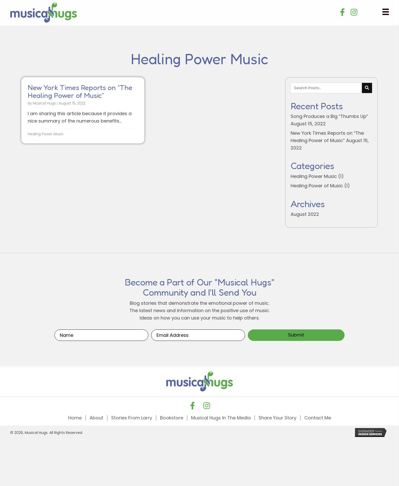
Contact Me (317, 417)
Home (75, 417)
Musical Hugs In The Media (221, 417)
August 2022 (305, 214)
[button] (342, 12)
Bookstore (171, 417)
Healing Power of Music (317, 186)
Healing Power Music (46, 133)
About (96, 417)
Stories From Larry (131, 417)
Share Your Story (277, 417)
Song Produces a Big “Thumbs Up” (329, 116)
